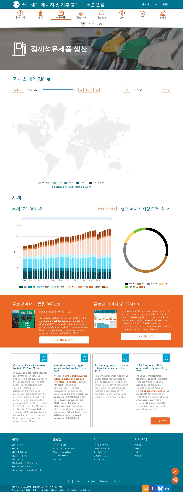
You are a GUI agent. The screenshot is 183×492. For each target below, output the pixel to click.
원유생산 (15, 448)
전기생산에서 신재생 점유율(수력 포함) (27, 470)
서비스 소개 (146, 336)
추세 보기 (18, 90)
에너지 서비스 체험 (101, 445)
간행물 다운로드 (64, 340)
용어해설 (147, 4)
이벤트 (137, 452)
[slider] (74, 89)
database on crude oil (146, 320)
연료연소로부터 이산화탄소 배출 (24, 463)
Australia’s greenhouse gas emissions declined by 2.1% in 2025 (70, 368)
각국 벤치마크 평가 (106, 208)
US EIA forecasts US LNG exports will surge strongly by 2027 (151, 368)
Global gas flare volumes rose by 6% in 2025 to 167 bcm (29, 367)
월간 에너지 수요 (100, 452)
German (91, 481)
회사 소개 (140, 439)
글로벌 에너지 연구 (101, 455)
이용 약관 (49, 487)
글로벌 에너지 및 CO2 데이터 (118, 303)
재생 (89, 90)
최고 (166, 90)
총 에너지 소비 (17, 445)
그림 (127, 90)
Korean (117, 481)
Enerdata (23, 487)
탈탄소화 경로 (99, 459)
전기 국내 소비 (17, 459)
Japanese (104, 481)
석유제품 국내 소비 (19, 452)
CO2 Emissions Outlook (62, 455)
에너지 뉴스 (57, 459)
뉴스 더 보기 (160, 421)
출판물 (57, 439)
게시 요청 (138, 455)
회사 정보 (138, 445)
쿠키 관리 (58, 487)
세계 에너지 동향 (59, 445)
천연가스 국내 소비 (19, 455)
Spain (79, 481)
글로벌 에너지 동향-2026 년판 (37, 303)
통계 (15, 439)
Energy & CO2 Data (101, 448)
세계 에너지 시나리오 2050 (63, 448)
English (66, 481)
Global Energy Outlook (62, 452)
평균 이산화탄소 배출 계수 (22, 466)
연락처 (137, 448)
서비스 (98, 439)
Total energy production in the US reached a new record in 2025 (111, 368)
